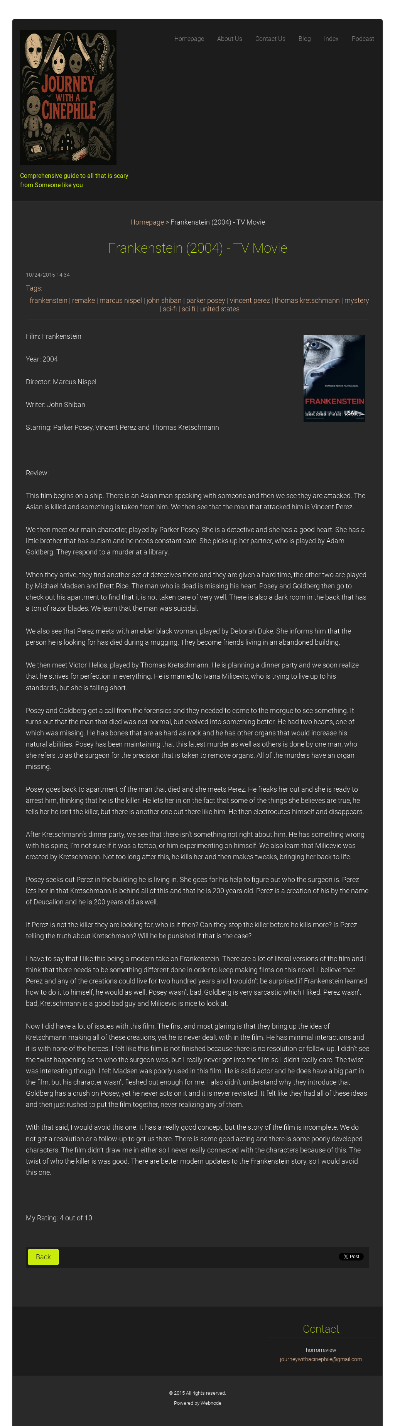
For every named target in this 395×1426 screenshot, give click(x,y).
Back (43, 1257)
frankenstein (49, 300)
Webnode (211, 1403)
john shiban (164, 300)
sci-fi (170, 309)
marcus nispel (121, 300)
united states (220, 309)
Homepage (147, 222)
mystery (356, 300)
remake (83, 300)
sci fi (189, 309)
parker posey (205, 300)
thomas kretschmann (307, 300)
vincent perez (250, 300)
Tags (33, 288)
